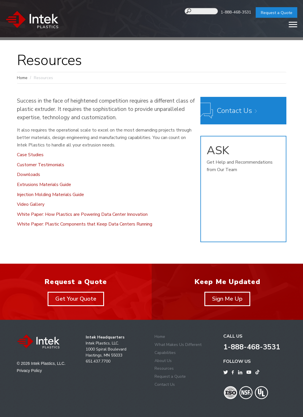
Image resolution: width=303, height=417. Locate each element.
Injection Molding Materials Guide (50, 194)
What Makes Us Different (178, 344)
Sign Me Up (227, 299)
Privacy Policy (29, 370)
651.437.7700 (98, 361)
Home (22, 78)
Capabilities (165, 352)
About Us (163, 360)
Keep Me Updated (227, 281)
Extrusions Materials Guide (44, 184)
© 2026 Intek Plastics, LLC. (41, 363)
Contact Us (234, 110)
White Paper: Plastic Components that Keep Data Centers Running (84, 224)
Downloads (28, 174)
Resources (164, 368)
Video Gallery (30, 204)
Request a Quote (276, 12)
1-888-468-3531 (236, 12)
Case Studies (30, 155)
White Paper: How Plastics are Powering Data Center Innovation (82, 214)
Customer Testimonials (40, 165)
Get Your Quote (75, 299)
